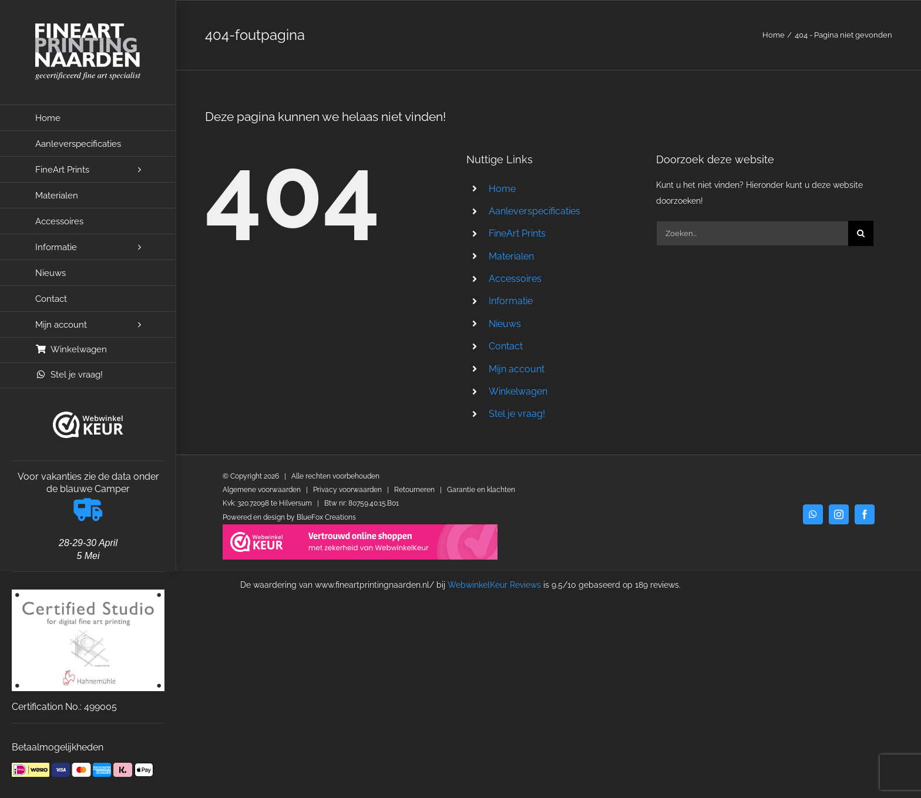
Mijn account (516, 369)
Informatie (511, 301)
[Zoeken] (860, 233)
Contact (506, 346)
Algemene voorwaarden (262, 490)
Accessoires (515, 278)
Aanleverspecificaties (534, 211)
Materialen (511, 256)
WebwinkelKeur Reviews (494, 585)
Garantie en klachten (481, 490)
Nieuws (505, 323)
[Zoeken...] (752, 233)
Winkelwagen (518, 391)
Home (502, 188)
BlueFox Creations (326, 517)
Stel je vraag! (517, 413)
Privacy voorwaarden (347, 490)
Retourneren (414, 490)
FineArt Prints (517, 233)
